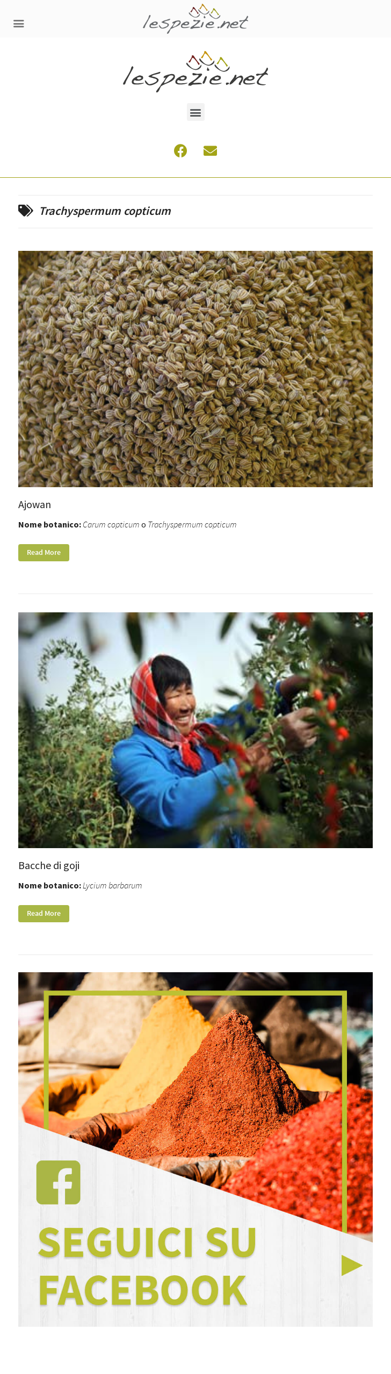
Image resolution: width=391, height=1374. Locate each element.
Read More (44, 553)
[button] (196, 112)
